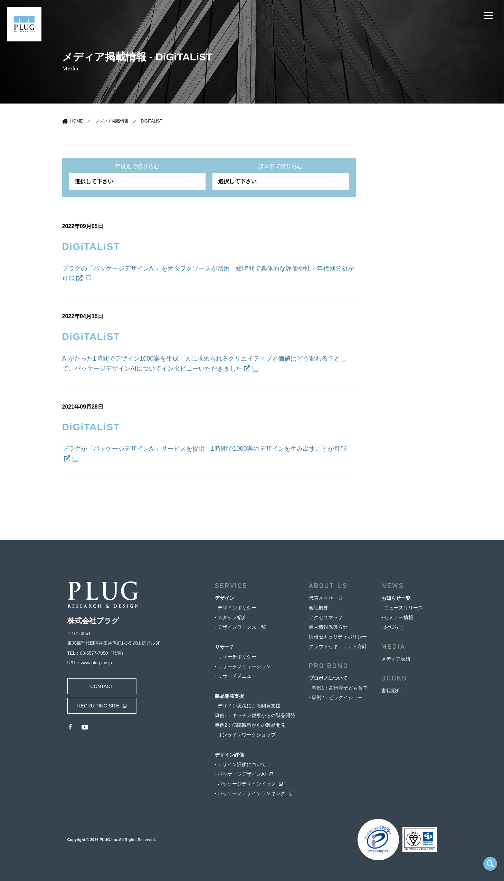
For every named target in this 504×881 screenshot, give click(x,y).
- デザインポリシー (236, 607)
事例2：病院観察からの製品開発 (250, 725)
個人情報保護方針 (328, 627)
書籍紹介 (391, 690)
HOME (76, 121)
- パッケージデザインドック (245, 783)
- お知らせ (392, 627)
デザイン (224, 598)
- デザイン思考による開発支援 (248, 705)
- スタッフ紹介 (231, 617)
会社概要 (318, 607)
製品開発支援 (229, 696)
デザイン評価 (229, 754)
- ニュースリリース (402, 607)
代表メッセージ (326, 598)
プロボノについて (328, 678)
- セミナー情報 (397, 617)
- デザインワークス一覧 (240, 627)
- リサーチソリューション (243, 666)
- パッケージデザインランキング (250, 793)
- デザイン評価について (240, 764)
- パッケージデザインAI (240, 774)
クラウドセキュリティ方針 (338, 646)
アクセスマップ (326, 617)
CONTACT (101, 686)
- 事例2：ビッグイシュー (336, 697)
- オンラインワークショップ (245, 734)
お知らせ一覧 (395, 598)
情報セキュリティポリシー (338, 636)
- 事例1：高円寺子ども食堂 (338, 688)
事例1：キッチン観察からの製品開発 (255, 715)
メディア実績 (395, 659)
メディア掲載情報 (112, 121)
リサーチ (224, 647)
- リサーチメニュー (236, 676)
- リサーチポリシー (236, 656)
